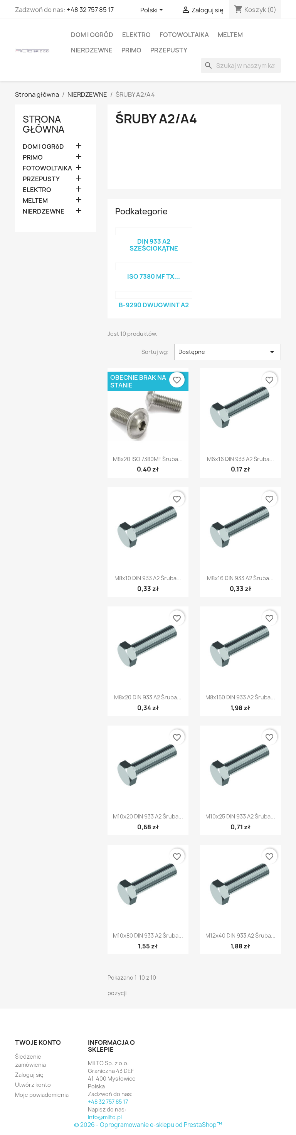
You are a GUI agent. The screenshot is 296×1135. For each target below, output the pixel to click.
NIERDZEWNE (92, 50)
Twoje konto (38, 1042)
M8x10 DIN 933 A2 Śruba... (147, 578)
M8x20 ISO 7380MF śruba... (148, 459)
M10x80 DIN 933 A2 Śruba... (148, 935)
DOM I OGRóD (92, 34)
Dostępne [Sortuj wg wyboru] (227, 352)
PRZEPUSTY (168, 50)
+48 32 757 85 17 (90, 9)
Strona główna (43, 124)
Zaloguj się (29, 1074)
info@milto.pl (105, 1117)
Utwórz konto (33, 1084)
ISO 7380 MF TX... (153, 276)
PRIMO (131, 50)
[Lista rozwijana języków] (153, 10)
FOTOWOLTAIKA (184, 34)
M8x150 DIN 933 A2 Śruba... (240, 697)
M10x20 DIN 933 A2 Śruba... (148, 816)
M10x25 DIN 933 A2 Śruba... (240, 816)
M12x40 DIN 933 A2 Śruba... (240, 935)
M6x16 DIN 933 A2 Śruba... (240, 459)
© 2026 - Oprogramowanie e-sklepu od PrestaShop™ (148, 1125)
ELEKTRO (136, 34)
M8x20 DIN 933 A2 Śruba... (148, 697)
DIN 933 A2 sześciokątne (154, 245)
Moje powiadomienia (42, 1094)
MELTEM (230, 34)
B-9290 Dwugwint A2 (154, 305)
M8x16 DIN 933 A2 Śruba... (240, 578)
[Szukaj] (241, 65)
